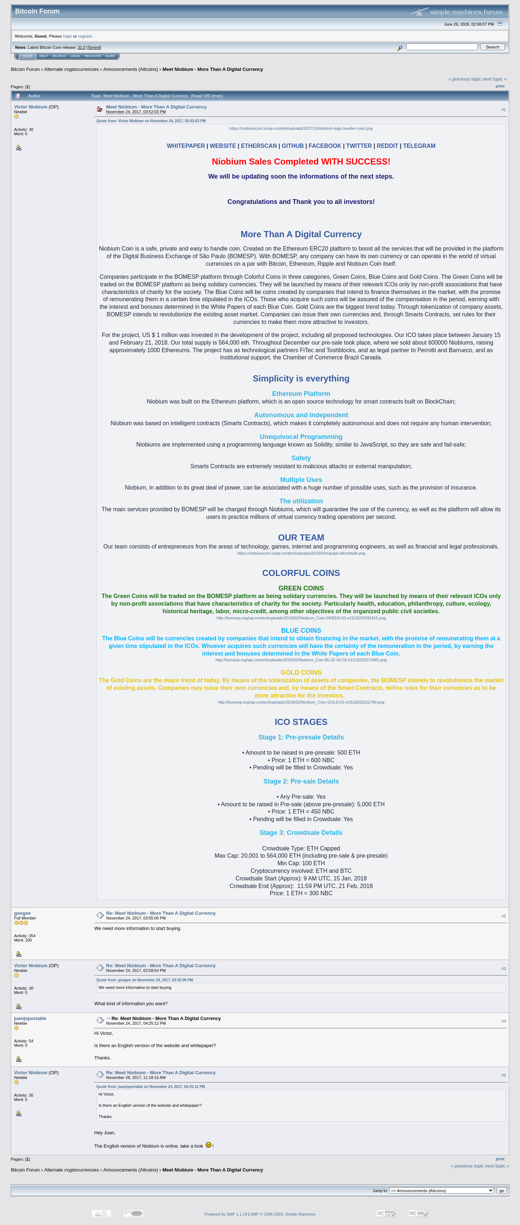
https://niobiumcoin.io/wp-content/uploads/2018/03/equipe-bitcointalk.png (301, 553)
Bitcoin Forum (25, 69)
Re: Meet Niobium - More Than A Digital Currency (161, 913)
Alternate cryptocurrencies (71, 69)
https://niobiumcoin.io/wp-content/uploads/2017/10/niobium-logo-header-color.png (301, 128)
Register (92, 56)
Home (27, 56)
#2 (504, 916)
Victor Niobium (30, 107)
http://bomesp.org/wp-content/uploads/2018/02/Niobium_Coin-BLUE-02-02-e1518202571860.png (301, 660)
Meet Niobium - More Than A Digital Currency (212, 69)
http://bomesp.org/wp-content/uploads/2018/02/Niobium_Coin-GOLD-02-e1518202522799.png (301, 702)
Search (59, 56)
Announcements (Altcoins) (130, 69)
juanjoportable (30, 1018)
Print (500, 86)
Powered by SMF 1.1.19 (226, 1214)
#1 (504, 109)
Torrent (94, 47)
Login (75, 56)
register (85, 36)
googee (22, 913)
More (110, 56)
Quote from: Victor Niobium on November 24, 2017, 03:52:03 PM (151, 121)
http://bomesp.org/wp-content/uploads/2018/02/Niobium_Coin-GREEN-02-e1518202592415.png (301, 618)
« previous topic (464, 79)
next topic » (495, 79)
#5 (504, 1075)
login (67, 36)
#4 (504, 1021)
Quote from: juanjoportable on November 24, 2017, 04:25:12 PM (150, 1087)
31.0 (81, 47)
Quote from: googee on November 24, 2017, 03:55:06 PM (144, 980)
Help (43, 56)
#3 (504, 968)
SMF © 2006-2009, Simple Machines (283, 1214)
